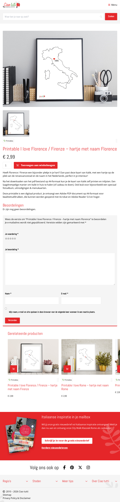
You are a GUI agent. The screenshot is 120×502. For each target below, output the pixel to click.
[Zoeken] (53, 16)
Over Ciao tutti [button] (104, 481)
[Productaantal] (7, 165)
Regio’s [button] (15, 481)
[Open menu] (112, 4)
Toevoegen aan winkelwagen (38, 165)
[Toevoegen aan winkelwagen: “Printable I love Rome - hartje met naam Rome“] (67, 368)
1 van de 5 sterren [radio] (6, 238)
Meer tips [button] (75, 481)
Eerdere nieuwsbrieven (55, 447)
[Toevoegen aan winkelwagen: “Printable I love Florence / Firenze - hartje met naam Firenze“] (13, 368)
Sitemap (7, 494)
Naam (8, 293)
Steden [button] (45, 481)
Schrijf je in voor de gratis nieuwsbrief (67, 440)
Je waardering (11, 234)
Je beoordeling (12, 249)
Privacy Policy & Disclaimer (17, 498)
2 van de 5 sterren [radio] (7, 238)
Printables (8, 141)
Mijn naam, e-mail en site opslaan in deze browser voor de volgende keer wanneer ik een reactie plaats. (52, 312)
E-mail (64, 293)
